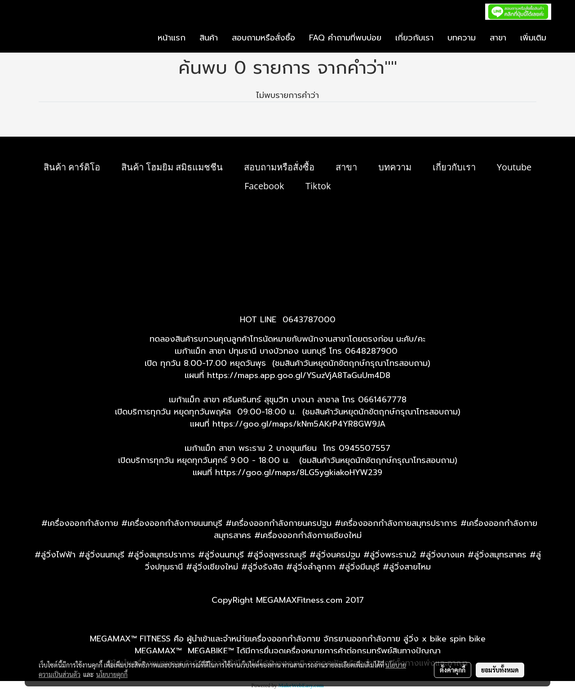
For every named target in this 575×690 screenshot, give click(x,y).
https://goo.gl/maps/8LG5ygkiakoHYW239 (298, 472)
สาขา (498, 37)
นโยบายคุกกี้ (112, 674)
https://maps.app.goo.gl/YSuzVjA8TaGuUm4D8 (298, 375)
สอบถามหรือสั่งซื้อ (263, 37)
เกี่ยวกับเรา (414, 37)
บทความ (461, 37)
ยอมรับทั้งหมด (500, 670)
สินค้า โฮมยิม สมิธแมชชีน (172, 167)
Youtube (514, 167)
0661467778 (382, 399)
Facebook (264, 186)
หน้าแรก (172, 37)
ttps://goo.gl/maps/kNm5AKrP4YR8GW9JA (301, 424)
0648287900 (371, 351)
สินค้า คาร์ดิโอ (72, 167)
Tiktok (318, 186)
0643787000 (309, 319)
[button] (561, 38)
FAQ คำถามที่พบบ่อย (345, 37)
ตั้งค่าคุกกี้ (452, 670)
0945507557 (364, 448)
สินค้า (208, 37)
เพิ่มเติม (533, 37)
